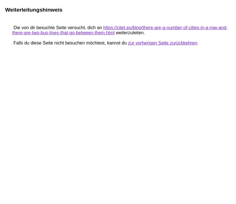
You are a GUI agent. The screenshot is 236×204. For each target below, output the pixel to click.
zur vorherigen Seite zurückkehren (162, 43)
